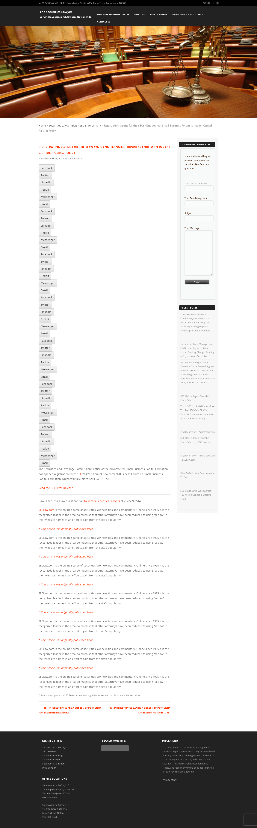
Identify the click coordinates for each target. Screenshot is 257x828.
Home (42, 125)
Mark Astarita (74, 158)
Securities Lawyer (51, 759)
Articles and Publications (187, 14)
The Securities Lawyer (56, 12)
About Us (139, 14)
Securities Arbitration (53, 763)
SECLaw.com (46, 510)
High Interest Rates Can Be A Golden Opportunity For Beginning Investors (139, 710)
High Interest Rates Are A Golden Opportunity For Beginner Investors (70, 710)
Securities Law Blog (52, 755)
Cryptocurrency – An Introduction (197, 431)
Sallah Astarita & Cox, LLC (55, 747)
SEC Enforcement (90, 125)
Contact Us (103, 21)
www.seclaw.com (104, 695)
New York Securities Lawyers (102, 501)
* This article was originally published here (66, 529)
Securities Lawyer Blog (63, 125)
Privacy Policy (49, 767)
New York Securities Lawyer (113, 14)
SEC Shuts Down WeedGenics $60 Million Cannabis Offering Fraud (195, 494)
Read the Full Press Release (56, 488)
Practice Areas (158, 14)
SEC (81, 474)
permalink (134, 695)
